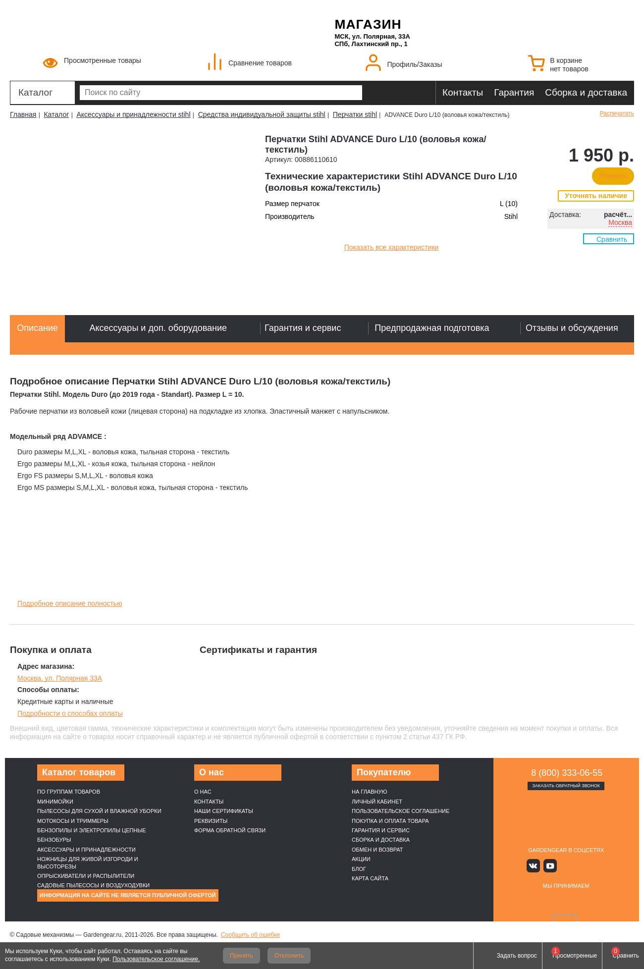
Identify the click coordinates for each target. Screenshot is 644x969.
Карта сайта (370, 878)
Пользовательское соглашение (400, 811)
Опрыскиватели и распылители (85, 876)
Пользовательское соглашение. (156, 959)
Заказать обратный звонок (566, 785)
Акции (361, 859)
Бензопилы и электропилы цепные (91, 830)
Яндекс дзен (566, 865)
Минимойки (55, 802)
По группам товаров (68, 792)
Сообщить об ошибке (250, 934)
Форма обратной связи (230, 830)
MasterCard (542, 902)
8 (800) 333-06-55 (566, 773)
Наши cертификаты (223, 811)
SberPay (612, 901)
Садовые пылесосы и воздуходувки (93, 885)
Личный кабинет (377, 802)
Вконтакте (537, 865)
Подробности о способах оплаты (70, 713)
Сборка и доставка (586, 92)
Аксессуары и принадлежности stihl (133, 114)
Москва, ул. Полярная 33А (59, 678)
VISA (519, 902)
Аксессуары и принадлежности (86, 850)
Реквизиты (210, 821)
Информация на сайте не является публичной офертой (128, 895)
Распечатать (617, 113)
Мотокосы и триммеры (72, 821)
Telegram (595, 865)
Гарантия (514, 92)
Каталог (35, 92)
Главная (23, 114)
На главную (369, 792)
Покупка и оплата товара (390, 821)
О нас (203, 792)
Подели (577, 902)
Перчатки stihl (355, 114)
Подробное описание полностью (69, 603)
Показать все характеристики (391, 247)
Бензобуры (54, 840)
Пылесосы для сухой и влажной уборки (99, 811)
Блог (359, 869)
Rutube (581, 865)
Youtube (551, 865)
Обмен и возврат (377, 850)
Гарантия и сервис (381, 830)
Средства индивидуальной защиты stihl (261, 114)
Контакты (462, 92)
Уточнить (613, 175)
